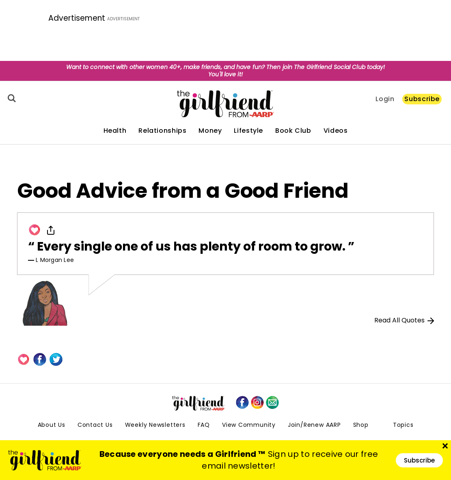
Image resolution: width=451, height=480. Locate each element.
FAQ (204, 425)
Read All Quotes (404, 320)
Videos (336, 130)
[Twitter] (56, 359)
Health (115, 130)
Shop (361, 425)
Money (210, 130)
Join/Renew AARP (314, 425)
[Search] (10, 98)
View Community (249, 425)
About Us (51, 425)
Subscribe (422, 99)
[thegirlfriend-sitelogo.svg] (225, 103)
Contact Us (95, 425)
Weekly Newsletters (155, 425)
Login (384, 99)
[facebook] (242, 402)
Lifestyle (248, 130)
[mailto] (272, 402)
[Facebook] (39, 359)
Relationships (162, 130)
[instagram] (257, 402)
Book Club (293, 130)
